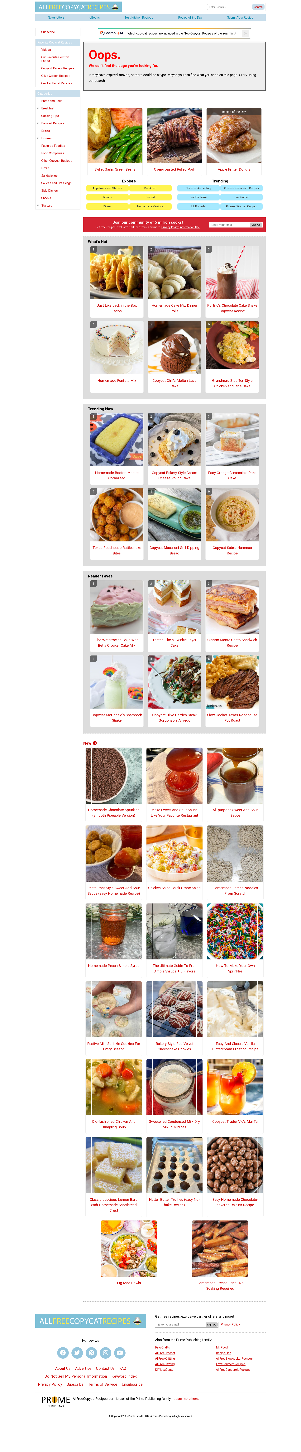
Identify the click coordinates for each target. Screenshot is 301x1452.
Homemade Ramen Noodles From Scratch (235, 891)
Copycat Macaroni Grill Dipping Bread (174, 550)
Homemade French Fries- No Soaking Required (220, 1286)
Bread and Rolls (51, 101)
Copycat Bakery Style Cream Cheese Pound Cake (174, 475)
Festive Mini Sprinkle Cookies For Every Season (113, 1046)
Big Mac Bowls (129, 1283)
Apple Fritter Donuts (234, 169)
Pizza (45, 168)
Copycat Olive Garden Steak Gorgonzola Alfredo (174, 718)
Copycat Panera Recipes (57, 68)
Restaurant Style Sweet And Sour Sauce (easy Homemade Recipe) (113, 891)
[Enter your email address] (180, 1324)
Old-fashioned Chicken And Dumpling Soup (114, 1124)
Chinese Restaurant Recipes (241, 188)
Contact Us (105, 1368)
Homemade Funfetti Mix (116, 380)
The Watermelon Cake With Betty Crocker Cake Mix (116, 643)
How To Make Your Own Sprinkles (235, 968)
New (90, 743)
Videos (46, 50)
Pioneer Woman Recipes (241, 206)
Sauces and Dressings (56, 183)
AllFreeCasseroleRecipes (233, 1370)
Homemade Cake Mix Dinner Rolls (174, 308)
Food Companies (52, 153)
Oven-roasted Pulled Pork (174, 169)
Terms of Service (102, 1384)
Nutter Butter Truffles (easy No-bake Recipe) (174, 1202)
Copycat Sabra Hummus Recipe (232, 550)
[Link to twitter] (77, 1353)
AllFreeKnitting (165, 1358)
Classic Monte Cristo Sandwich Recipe (232, 643)
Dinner (107, 206)
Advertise (83, 1368)
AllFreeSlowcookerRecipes (234, 1358)
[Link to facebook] (63, 1353)
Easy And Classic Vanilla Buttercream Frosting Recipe (235, 1046)
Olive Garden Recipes (55, 76)
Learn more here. (186, 1399)
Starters (46, 205)
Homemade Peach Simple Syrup (114, 965)
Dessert (150, 197)
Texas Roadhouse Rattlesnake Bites (117, 550)
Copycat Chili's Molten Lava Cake (174, 383)
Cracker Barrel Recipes (56, 83)
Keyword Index (124, 1376)
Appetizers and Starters (107, 188)
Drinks (45, 131)
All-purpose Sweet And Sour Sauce (235, 813)
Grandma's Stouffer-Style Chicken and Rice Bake (232, 383)
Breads (107, 197)
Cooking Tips (50, 116)
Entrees (46, 138)
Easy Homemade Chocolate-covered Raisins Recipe (235, 1202)
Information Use (189, 227)
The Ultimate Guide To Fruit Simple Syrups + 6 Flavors (174, 968)
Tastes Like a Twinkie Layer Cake (174, 643)
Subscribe (48, 32)
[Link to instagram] (105, 1353)
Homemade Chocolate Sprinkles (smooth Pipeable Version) (113, 813)
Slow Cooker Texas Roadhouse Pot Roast (232, 718)
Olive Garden (241, 197)
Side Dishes (49, 190)
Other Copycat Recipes (56, 161)
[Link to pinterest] (91, 1353)
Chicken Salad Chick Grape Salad (174, 888)
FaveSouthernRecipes (231, 1364)
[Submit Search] (258, 7)
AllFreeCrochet (165, 1353)
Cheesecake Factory (198, 188)
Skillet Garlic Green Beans (114, 169)
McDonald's (198, 206)
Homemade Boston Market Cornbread (117, 475)
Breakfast (47, 108)
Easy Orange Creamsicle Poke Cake (232, 475)
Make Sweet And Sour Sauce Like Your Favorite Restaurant (174, 813)
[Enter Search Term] (225, 7)
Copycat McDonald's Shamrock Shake (117, 718)
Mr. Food (222, 1347)
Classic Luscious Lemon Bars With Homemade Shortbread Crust (113, 1205)
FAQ (122, 1368)
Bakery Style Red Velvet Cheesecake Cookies (174, 1046)
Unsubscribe (132, 1384)
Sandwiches (49, 175)
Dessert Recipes (52, 123)
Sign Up (255, 224)
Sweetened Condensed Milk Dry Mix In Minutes (174, 1124)
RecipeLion (223, 1353)
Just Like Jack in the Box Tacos (117, 308)
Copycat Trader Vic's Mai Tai (235, 1121)
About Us (62, 1368)
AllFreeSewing (165, 1364)
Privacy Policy (170, 227)
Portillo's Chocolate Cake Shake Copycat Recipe (232, 308)
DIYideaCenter (164, 1370)
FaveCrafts (162, 1347)
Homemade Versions (150, 206)
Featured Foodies (53, 146)
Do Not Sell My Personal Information (76, 1376)
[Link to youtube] (120, 1353)
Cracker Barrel (198, 197)
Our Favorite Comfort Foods (55, 59)
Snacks (46, 198)
